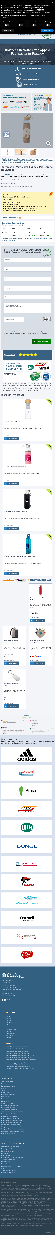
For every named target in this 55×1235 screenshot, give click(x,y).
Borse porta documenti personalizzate (12, 1131)
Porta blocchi (5, 1097)
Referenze (9, 1022)
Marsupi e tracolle (6, 1099)
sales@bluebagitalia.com (13, 990)
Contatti (8, 1031)
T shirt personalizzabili (8, 1159)
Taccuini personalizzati (8, 1114)
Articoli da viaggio (6, 1155)
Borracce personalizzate (14, 62)
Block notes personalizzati (9, 1116)
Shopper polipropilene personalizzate (12, 1129)
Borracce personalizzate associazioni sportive (20, 1068)
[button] (52, 2)
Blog (7, 1025)
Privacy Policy (10, 1033)
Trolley (3, 1090)
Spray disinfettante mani (8, 1170)
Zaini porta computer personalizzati (12, 1112)
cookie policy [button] (40, 9)
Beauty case (5, 1092)
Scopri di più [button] (7, 30)
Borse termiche (5, 1162)
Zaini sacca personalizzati (9, 1109)
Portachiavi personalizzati (9, 1107)
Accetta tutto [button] (47, 30)
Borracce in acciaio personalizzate (11, 1120)
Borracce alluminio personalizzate (11, 1118)
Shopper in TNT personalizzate (10, 1125)
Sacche (3, 1088)
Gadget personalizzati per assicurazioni (18, 1066)
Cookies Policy (11, 1035)
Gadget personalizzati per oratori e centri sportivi (21, 1055)
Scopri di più (11, 438)
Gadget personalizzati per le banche (17, 1049)
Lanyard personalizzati (8, 1149)
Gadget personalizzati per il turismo (17, 1051)
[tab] (7, 152)
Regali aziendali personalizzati (15, 1064)
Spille (3, 1168)
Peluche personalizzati (8, 1133)
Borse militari (5, 1101)
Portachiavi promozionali (8, 1151)
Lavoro (8, 1027)
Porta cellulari (5, 1164)
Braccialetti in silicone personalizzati (12, 1157)
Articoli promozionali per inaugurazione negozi (20, 1062)
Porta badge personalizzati (9, 1105)
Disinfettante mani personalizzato (11, 1166)
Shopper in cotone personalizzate (11, 1127)
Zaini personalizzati (7, 1082)
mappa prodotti (5, 1227)
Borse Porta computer (8, 1094)
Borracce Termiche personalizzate (11, 1122)
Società (8, 1018)
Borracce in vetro (28, 62)
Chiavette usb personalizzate (10, 1147)
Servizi (8, 1020)
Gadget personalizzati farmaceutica (17, 1047)
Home (4, 62)
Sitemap (8, 1037)
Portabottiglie (5, 1153)
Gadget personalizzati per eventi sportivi (18, 1057)
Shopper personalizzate (8, 1103)
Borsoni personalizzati (8, 1086)
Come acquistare (11, 1029)
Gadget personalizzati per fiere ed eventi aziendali (21, 1060)
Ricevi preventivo (41, 341)
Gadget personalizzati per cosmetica (17, 1053)
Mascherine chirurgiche (8, 1172)
